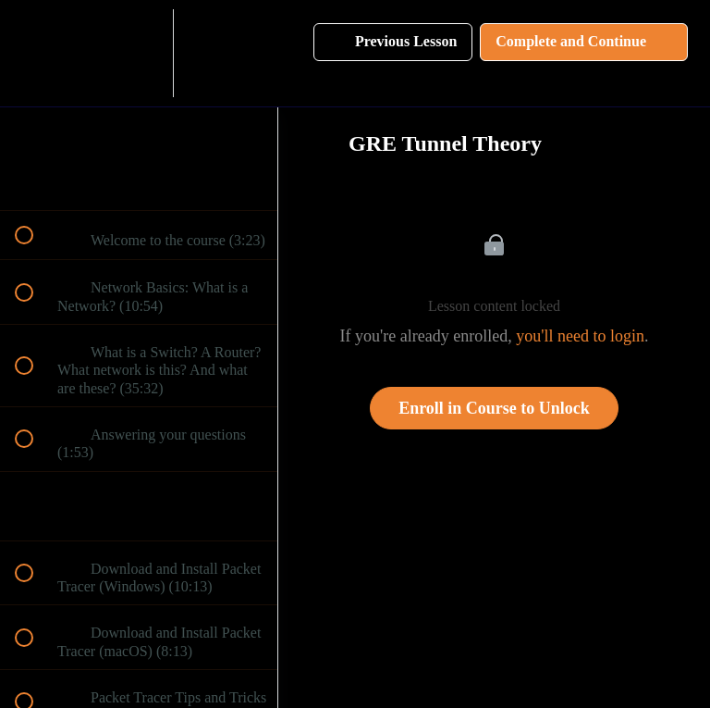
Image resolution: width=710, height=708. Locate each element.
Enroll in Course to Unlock (494, 408)
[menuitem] (138, 53)
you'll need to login (580, 336)
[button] (34, 53)
